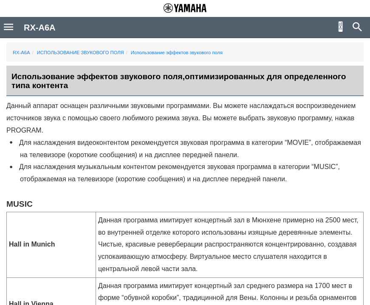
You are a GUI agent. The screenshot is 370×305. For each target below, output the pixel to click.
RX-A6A (21, 52)
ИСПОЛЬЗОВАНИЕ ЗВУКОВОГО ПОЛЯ (80, 52)
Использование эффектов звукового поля (177, 52)
